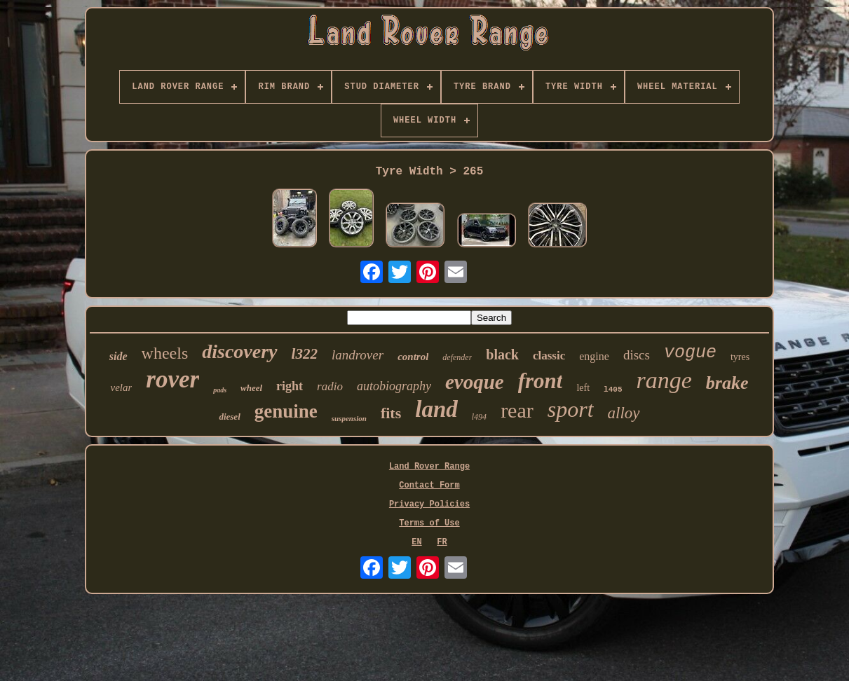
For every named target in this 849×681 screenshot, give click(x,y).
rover (172, 379)
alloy (624, 413)
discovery (239, 351)
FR (442, 542)
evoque (474, 382)
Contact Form (429, 485)
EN (416, 542)
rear (517, 410)
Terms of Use (429, 523)
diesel (229, 416)
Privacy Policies (429, 504)
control (413, 356)
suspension (349, 418)
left (583, 388)
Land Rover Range (429, 467)
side (118, 356)
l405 (613, 389)
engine (594, 356)
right (289, 386)
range (664, 380)
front (540, 381)
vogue (690, 353)
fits (391, 413)
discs (636, 355)
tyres (740, 357)
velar (121, 387)
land (436, 409)
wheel (251, 388)
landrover (357, 355)
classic (549, 355)
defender (457, 357)
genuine (286, 411)
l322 (305, 353)
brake (727, 383)
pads (219, 390)
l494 (479, 417)
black (502, 354)
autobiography (394, 386)
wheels (165, 353)
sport (571, 409)
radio (330, 386)
